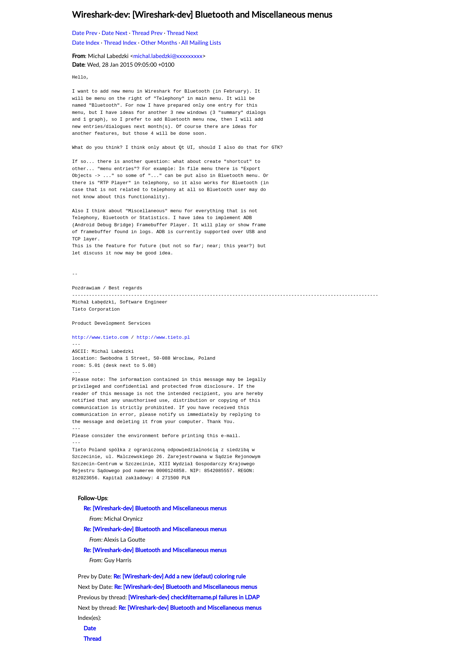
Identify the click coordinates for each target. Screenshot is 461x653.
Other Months (159, 43)
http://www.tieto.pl (163, 337)
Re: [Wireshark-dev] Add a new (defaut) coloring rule (179, 576)
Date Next (114, 33)
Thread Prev (147, 33)
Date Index (85, 43)
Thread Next (182, 33)
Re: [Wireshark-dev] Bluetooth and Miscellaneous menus (155, 508)
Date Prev (84, 33)
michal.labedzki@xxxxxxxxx (167, 56)
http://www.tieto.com (100, 337)
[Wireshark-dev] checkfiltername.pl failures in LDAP (194, 597)
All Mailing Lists (201, 43)
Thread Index (120, 43)
